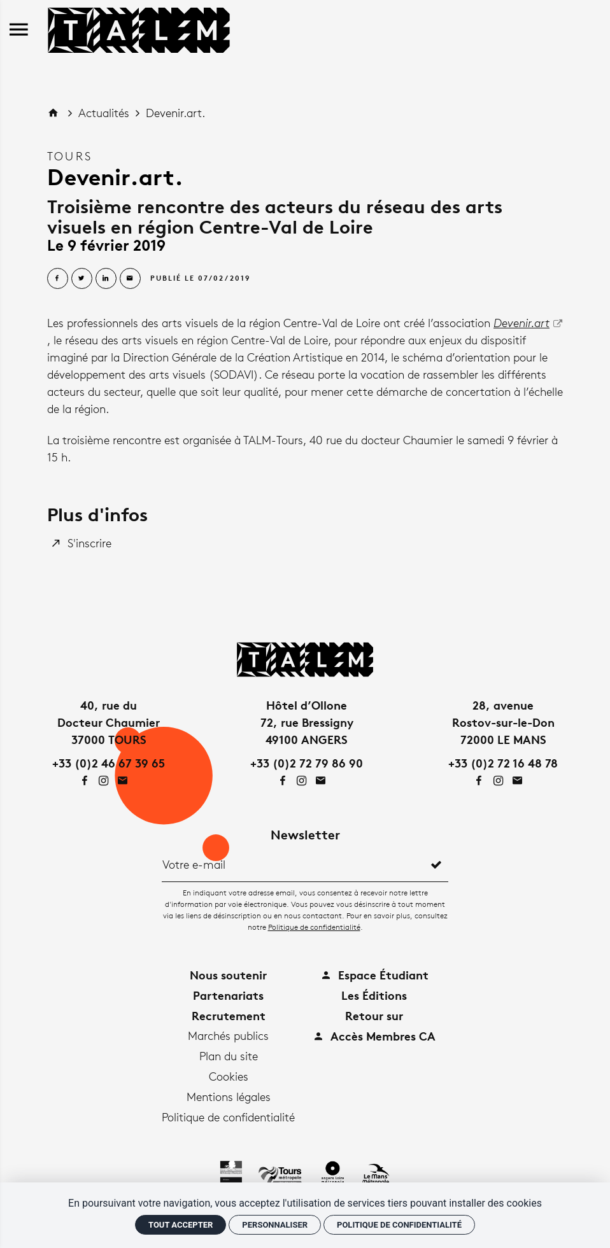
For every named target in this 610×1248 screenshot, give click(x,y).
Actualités (105, 113)
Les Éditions (374, 995)
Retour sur (374, 1015)
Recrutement (229, 1015)
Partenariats (228, 995)
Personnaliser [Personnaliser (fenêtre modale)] (275, 1225)
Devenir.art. (175, 113)
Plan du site (228, 1056)
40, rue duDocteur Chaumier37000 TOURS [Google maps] (108, 722)
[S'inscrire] (82, 543)
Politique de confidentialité (314, 927)
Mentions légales (229, 1097)
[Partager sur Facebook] (57, 278)
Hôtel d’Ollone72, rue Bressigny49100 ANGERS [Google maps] (306, 722)
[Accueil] (139, 28)
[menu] (19, 30)
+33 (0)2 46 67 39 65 (108, 762)
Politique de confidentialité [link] (399, 1225)
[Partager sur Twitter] (81, 278)
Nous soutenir (228, 974)
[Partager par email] (130, 278)
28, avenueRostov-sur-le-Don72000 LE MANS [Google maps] (503, 722)
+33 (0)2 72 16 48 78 (503, 762)
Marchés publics (228, 1035)
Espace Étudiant (374, 974)
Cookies (228, 1076)
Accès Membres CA (374, 1035)
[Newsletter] (293, 864)
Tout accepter (180, 1225)
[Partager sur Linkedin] (106, 278)
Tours (69, 156)
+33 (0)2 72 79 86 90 (306, 762)
